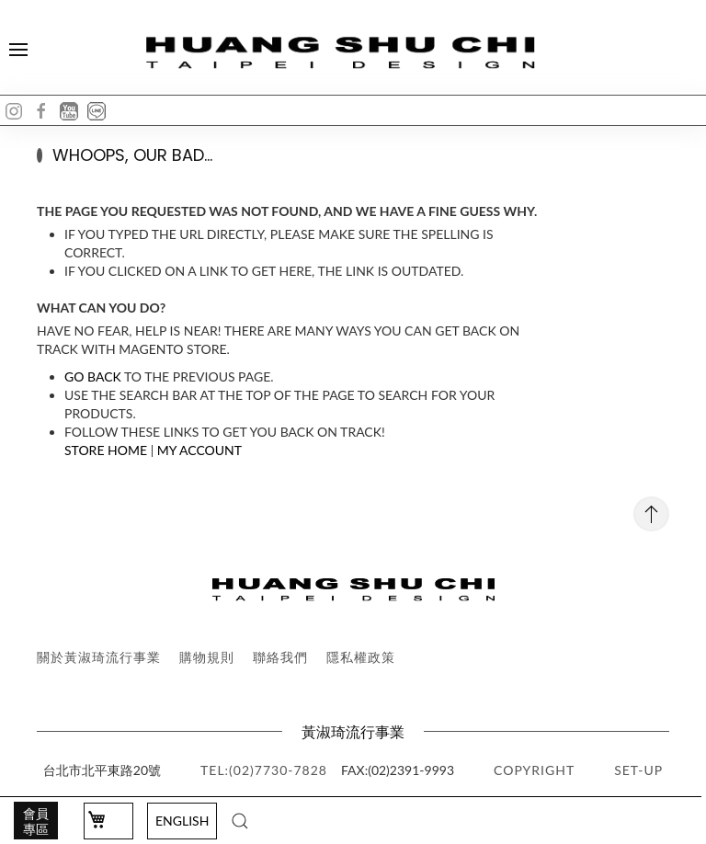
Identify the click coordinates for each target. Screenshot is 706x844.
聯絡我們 (280, 657)
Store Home (105, 450)
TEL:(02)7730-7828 (263, 770)
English (182, 820)
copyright (534, 770)
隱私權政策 (360, 657)
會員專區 (36, 821)
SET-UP (638, 770)
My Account (199, 450)
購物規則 (206, 657)
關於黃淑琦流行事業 (99, 657)
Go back (92, 376)
